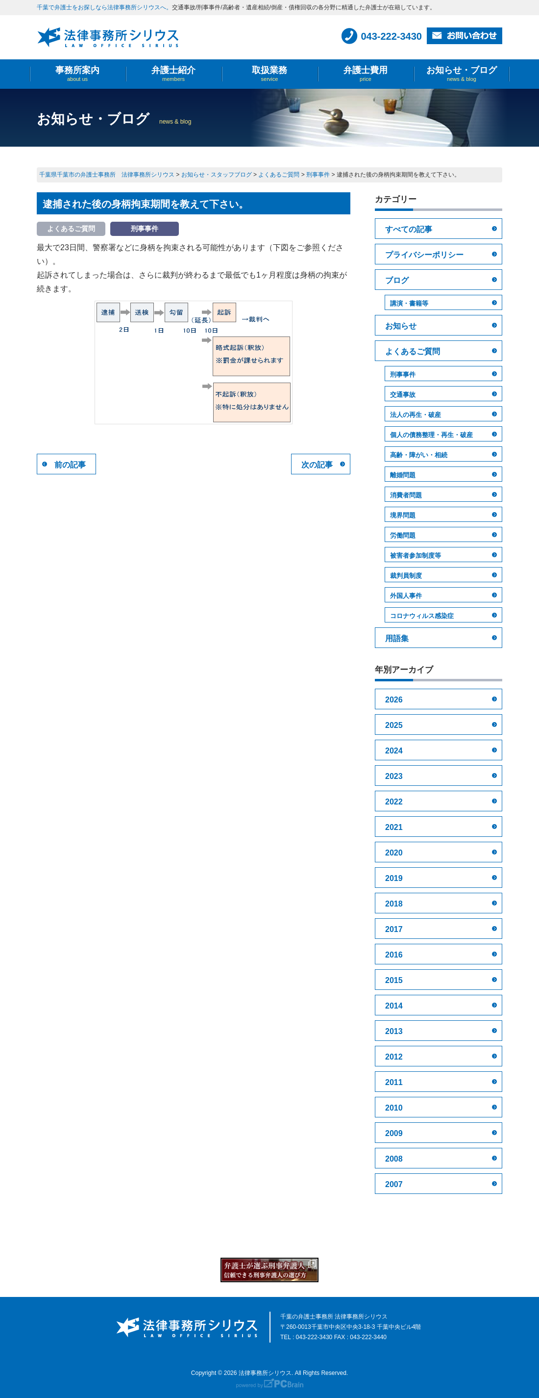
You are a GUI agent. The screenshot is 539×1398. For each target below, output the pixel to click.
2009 (394, 1133)
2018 (394, 904)
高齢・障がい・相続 (418, 455)
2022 (394, 802)
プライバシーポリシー (424, 255)
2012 (394, 1057)
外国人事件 (406, 595)
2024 (394, 751)
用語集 (397, 638)
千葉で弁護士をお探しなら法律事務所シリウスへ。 (104, 7)
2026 (394, 700)
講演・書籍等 (409, 303)
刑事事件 (403, 374)
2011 (394, 1082)
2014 (394, 1006)
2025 (394, 725)
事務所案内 (77, 73)
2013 (394, 1031)
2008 (394, 1159)
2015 (394, 980)
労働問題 (403, 535)
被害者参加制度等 (415, 555)
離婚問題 (403, 475)
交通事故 (403, 394)
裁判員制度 (406, 575)
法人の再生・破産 (415, 414)
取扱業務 (269, 73)
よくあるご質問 (412, 351)
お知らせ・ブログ (462, 73)
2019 (394, 878)
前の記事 (70, 465)
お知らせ (400, 326)
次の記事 (317, 465)
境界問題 (403, 515)
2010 (394, 1108)
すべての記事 (408, 229)
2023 (394, 776)
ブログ (397, 280)
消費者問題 (406, 495)
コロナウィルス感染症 (422, 616)
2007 (394, 1184)
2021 (394, 827)
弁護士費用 (366, 73)
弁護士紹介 (173, 73)
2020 (394, 853)
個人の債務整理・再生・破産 (431, 435)
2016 (394, 955)
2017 (394, 929)
